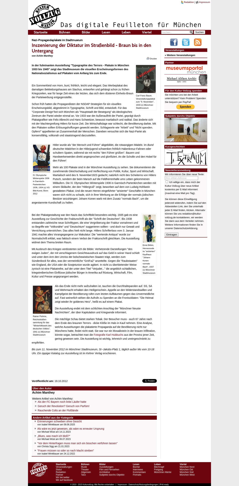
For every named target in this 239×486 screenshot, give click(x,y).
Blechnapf (159, 467)
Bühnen (64, 32)
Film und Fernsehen (109, 469)
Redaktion (187, 2)
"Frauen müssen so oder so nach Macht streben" (65, 450)
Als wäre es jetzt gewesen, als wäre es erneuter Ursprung (70, 428)
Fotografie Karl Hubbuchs (108, 334)
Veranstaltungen (64, 467)
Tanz (83, 474)
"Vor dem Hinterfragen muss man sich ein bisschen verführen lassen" (77, 443)
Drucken (152, 58)
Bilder (86, 32)
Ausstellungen (106, 467)
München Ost (186, 469)
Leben (126, 32)
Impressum (203, 2)
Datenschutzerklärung (185, 228)
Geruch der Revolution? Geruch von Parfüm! (63, 406)
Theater (85, 469)
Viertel (147, 32)
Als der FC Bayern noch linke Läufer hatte (62, 401)
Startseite (40, 32)
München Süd (186, 472)
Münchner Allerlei (162, 472)
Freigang (158, 469)
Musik (84, 467)
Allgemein (86, 472)
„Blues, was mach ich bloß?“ (53, 435)
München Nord (187, 467)
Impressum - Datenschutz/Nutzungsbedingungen (138, 485)
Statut (59, 469)
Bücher (136, 467)
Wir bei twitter (62, 477)
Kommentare (139, 472)
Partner (59, 474)
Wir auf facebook (64, 480)
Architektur (104, 472)
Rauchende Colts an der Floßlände (58, 410)
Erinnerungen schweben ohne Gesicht (59, 421)
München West (187, 474)
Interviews (138, 469)
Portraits (137, 474)
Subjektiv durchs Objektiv (112, 474)
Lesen (106, 32)
